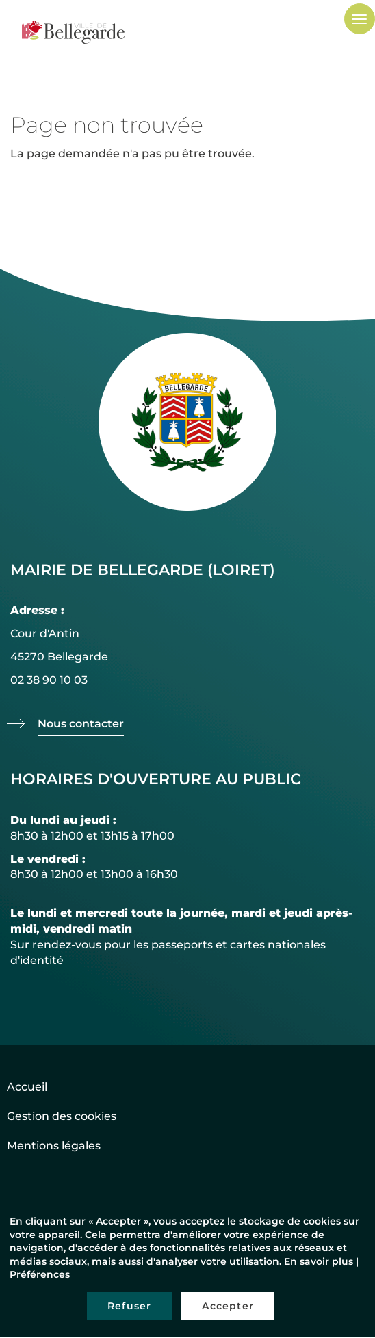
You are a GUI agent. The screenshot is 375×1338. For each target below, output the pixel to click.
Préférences (40, 1274)
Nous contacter (81, 723)
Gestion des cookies (61, 1116)
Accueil (27, 1086)
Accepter (228, 1306)
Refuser (129, 1306)
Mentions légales (54, 1145)
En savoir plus (318, 1261)
